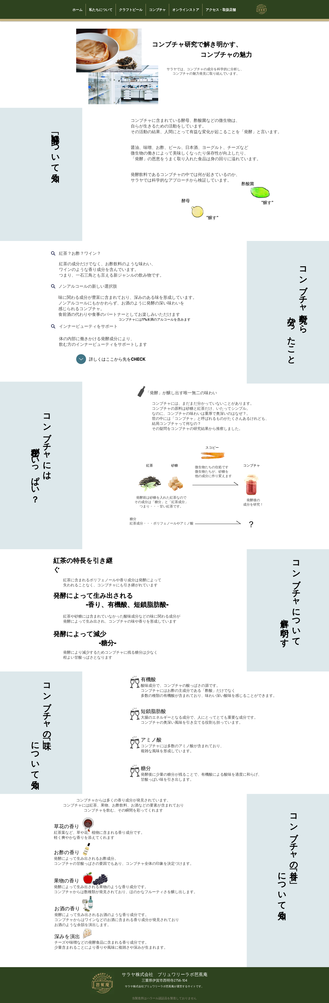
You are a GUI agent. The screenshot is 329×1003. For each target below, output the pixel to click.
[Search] (53, 253)
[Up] (81, 359)
